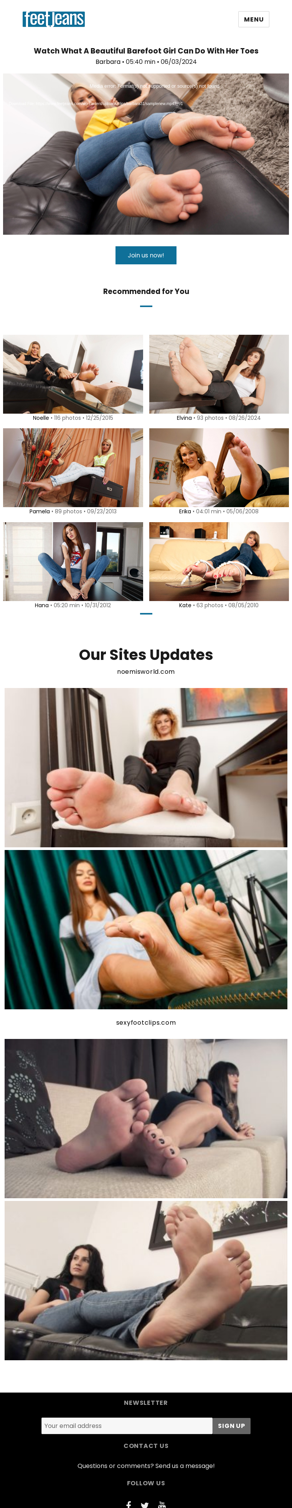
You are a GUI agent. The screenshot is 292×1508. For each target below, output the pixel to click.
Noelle (39, 418)
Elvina (183, 418)
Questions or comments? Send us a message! (146, 1465)
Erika (184, 511)
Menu (254, 19)
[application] (146, 154)
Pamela (38, 511)
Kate (184, 605)
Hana (41, 605)
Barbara (108, 61)
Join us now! (146, 255)
